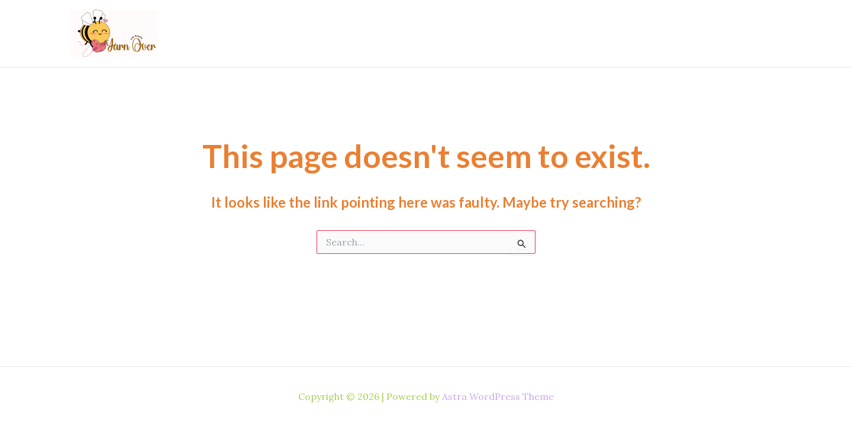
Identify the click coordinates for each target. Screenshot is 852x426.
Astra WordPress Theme (498, 396)
